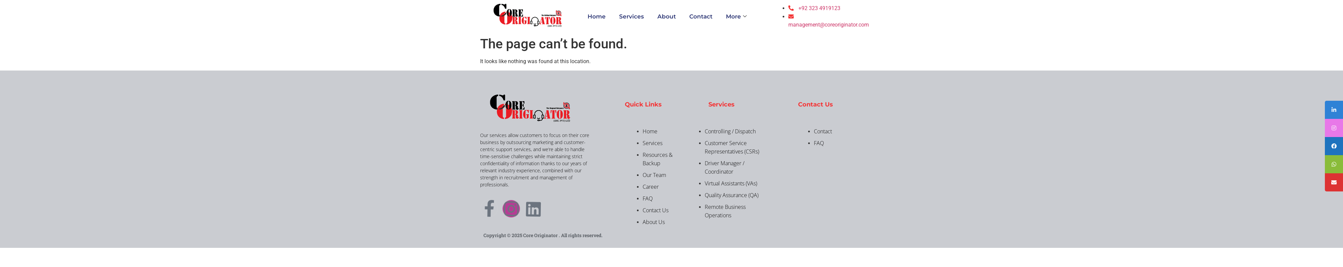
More (736, 16)
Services (631, 16)
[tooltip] (1334, 110)
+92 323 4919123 (819, 8)
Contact (700, 16)
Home (597, 16)
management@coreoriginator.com (828, 24)
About (666, 16)
